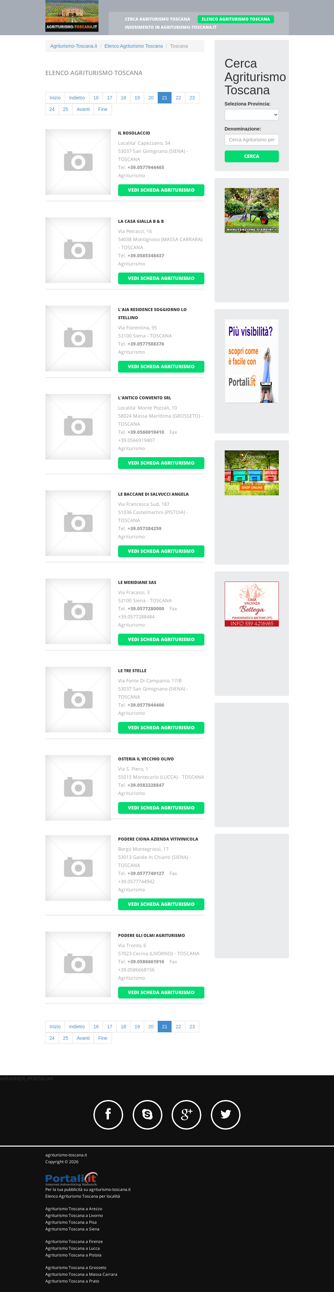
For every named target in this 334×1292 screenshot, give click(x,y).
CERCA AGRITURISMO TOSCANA (157, 19)
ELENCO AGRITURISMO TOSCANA (236, 19)
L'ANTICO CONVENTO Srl (144, 398)
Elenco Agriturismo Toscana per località (82, 1196)
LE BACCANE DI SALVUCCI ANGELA (153, 494)
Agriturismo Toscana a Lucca (72, 1248)
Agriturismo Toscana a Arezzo (73, 1209)
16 (96, 97)
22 (178, 97)
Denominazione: (243, 129)
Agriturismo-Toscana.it (73, 46)
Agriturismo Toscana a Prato (72, 1281)
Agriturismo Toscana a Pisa (71, 1222)
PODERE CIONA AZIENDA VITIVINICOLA (158, 839)
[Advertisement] (275, 755)
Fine (102, 109)
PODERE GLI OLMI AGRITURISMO (151, 935)
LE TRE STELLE (132, 671)
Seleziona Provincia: (248, 104)
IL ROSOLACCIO (134, 133)
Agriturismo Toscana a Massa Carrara (81, 1274)
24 (52, 109)
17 (109, 97)
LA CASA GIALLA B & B (141, 221)
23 (192, 97)
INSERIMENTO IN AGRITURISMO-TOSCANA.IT (171, 27)
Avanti (83, 109)
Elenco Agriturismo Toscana (134, 46)
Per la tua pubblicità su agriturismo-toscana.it (88, 1189)
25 (65, 109)
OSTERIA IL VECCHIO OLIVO (146, 759)
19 (137, 97)
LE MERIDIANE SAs (137, 582)
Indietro (77, 97)
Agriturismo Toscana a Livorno (74, 1215)
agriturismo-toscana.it (66, 1155)
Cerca (251, 156)
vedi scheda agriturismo (161, 190)
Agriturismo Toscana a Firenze (74, 1241)
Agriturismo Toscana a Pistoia (73, 1255)
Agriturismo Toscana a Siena (72, 1229)
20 (151, 97)
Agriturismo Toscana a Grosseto (75, 1267)
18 (123, 97)
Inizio (55, 97)
